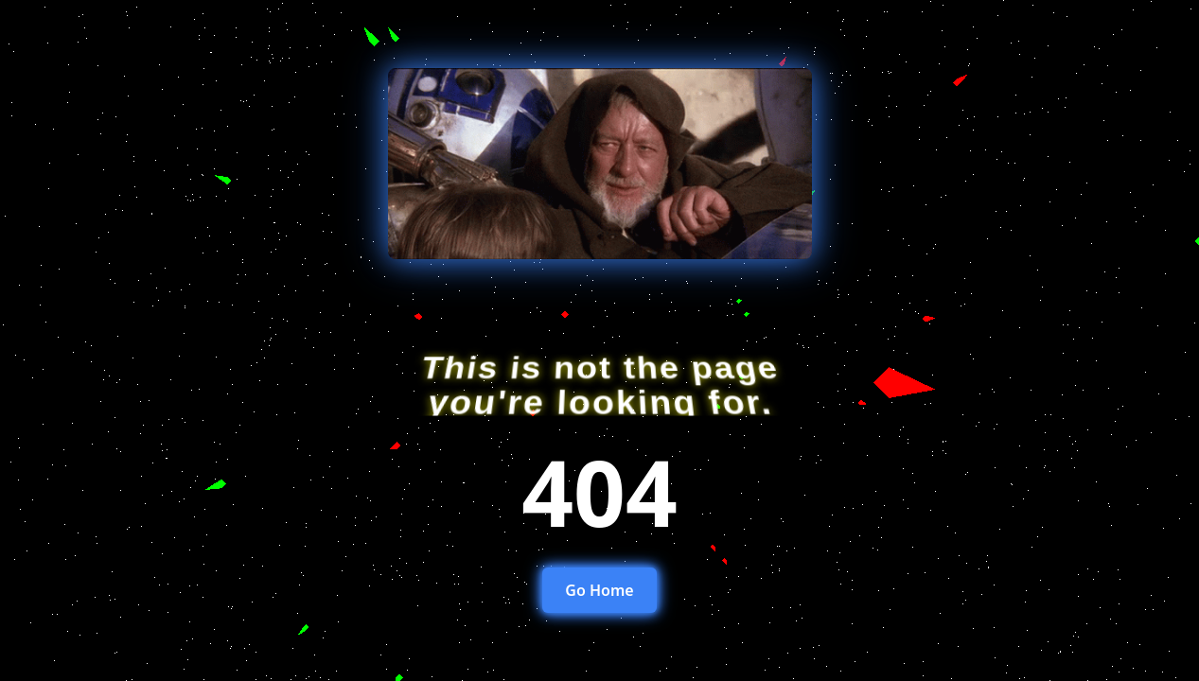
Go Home (599, 590)
